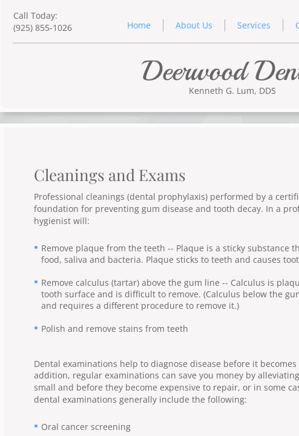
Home (139, 25)
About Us (194, 25)
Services (254, 25)
